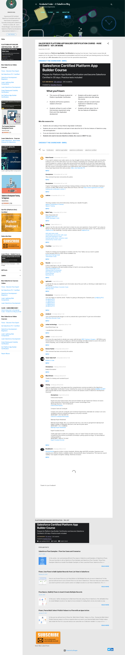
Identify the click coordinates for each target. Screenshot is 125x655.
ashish (48, 336)
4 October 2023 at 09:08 (56, 336)
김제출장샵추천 (99, 297)
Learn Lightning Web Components (7, 83)
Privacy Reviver (50, 273)
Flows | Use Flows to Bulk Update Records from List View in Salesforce (64, 572)
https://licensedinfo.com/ (53, 268)
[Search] (111, 4)
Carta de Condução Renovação (60, 416)
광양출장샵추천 (50, 306)
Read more (105, 566)
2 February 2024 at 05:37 (60, 375)
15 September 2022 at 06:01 (60, 295)
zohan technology (51, 324)
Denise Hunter (50, 349)
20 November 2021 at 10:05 (60, 174)
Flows (50, 12)
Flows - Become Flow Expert (10, 71)
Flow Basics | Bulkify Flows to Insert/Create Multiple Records (60, 592)
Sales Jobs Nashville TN (78, 168)
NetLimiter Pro (50, 275)
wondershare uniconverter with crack (56, 235)
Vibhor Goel (11, 12)
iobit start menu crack (52, 233)
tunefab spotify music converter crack (57, 238)
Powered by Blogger (71, 650)
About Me (66, 12)
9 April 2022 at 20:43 (56, 263)
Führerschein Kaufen (57, 405)
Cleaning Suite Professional (53, 270)
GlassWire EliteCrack (51, 216)
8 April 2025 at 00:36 (64, 395)
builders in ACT (100, 389)
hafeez (48, 224)
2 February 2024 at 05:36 (60, 366)
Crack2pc (49, 246)
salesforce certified (90, 150)
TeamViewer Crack (51, 256)
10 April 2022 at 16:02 (57, 281)
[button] (108, 43)
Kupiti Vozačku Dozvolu (57, 440)
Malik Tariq (49, 212)
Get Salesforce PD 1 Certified (10, 74)
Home (43, 12)
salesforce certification (76, 150)
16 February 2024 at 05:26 (57, 384)
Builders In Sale (50, 360)
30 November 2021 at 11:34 (57, 195)
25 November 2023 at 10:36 (63, 357)
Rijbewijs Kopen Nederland (58, 427)
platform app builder (61, 150)
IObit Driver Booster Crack (53, 318)
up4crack (48, 281)
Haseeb (48, 263)
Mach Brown (49, 376)
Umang (48, 385)
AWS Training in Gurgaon (89, 339)
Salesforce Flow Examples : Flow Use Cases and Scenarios (59, 551)
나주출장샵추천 (50, 304)
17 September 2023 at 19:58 (64, 324)
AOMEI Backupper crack (52, 218)
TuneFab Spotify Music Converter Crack (57, 287)
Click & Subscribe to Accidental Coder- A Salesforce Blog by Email (11, 310)
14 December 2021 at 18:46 (59, 212)
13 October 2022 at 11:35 (58, 314)
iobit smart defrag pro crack (54, 236)
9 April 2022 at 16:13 (57, 246)
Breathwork (49, 449)
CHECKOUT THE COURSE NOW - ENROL (53, 61)
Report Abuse (5, 353)
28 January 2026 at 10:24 (59, 449)
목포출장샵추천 (50, 299)
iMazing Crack (50, 288)
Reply (47, 170)
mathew (48, 195)
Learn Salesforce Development (10, 87)
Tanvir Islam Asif (51, 358)
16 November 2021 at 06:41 (60, 157)
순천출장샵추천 (50, 302)
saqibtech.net (49, 230)
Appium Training (50, 206)
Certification (50, 150)
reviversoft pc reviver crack (53, 239)
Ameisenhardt (50, 451)
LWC (57, 12)
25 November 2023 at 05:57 (62, 349)
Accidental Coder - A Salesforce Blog (54, 4)
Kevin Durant (49, 157)
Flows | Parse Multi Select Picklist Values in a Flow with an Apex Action (64, 610)
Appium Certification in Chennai (55, 204)
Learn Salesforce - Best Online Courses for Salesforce (10, 141)
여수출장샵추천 (50, 301)
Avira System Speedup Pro (53, 272)
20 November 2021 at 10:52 (60, 183)
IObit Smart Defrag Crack (53, 255)
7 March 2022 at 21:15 (56, 224)
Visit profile (11, 34)
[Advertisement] (74, 30)
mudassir (48, 314)
